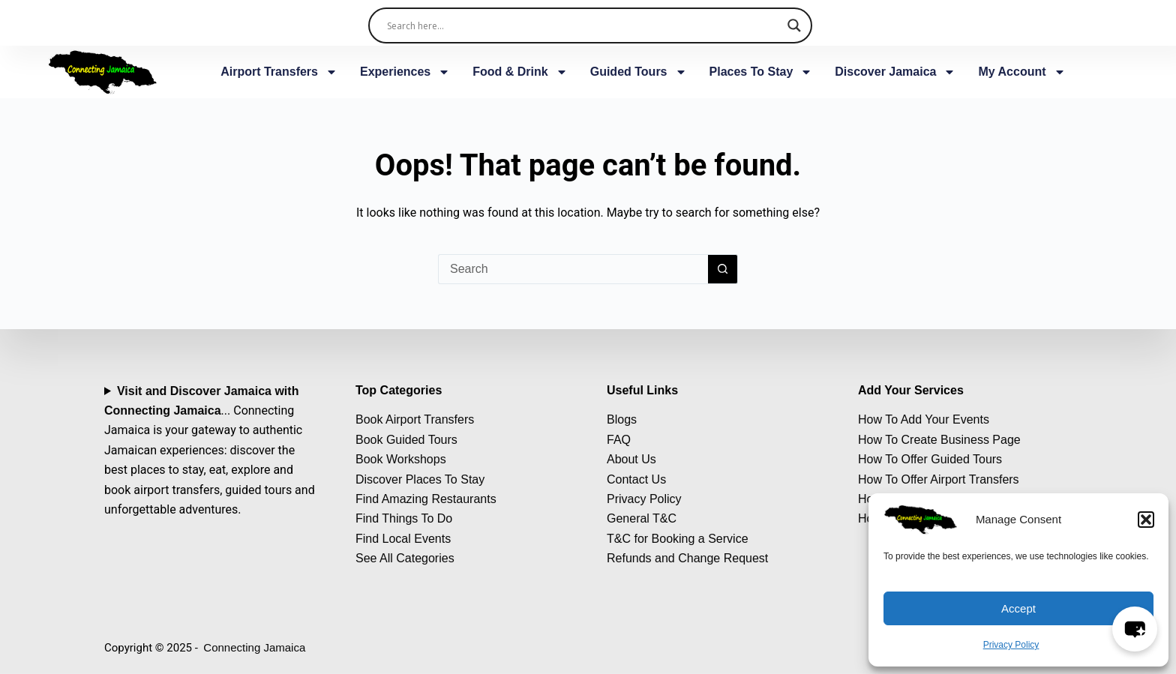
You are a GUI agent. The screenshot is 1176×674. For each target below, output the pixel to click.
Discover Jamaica (895, 72)
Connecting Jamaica (254, 647)
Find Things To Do (404, 518)
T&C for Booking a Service (677, 538)
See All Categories (405, 558)
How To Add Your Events (923, 419)
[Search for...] (573, 269)
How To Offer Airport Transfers (938, 479)
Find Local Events (403, 538)
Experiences (405, 72)
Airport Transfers (279, 72)
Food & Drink (519, 72)
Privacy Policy (1011, 645)
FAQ (619, 439)
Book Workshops (401, 459)
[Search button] (723, 269)
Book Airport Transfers (415, 419)
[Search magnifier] (794, 25)
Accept (1018, 608)
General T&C (641, 518)
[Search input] (584, 25)
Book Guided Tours (407, 439)
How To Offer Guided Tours (930, 459)
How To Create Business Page (939, 439)
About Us (631, 459)
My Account (1021, 72)
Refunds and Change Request (687, 558)
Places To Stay (761, 72)
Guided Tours (638, 72)
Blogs (622, 419)
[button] (1146, 519)
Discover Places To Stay (420, 479)
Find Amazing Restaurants (426, 499)
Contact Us (636, 479)
